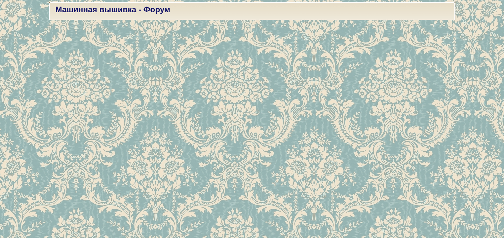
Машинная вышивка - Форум (113, 9)
